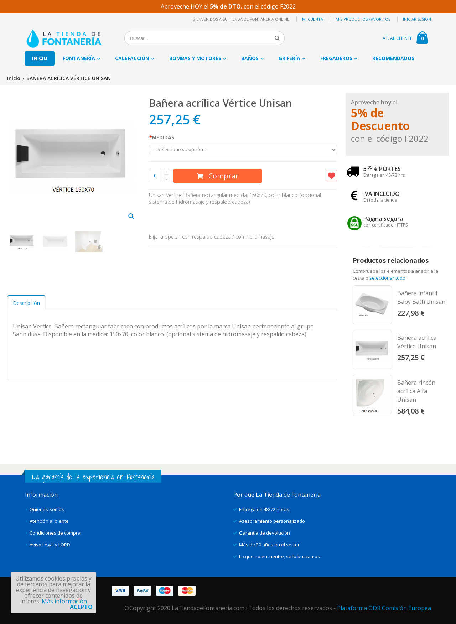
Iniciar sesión (417, 19)
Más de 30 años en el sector (269, 544)
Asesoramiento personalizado (272, 521)
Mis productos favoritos (363, 19)
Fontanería (79, 58)
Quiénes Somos (47, 509)
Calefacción (132, 58)
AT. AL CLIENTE (397, 38)
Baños (250, 58)
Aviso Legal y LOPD (50, 544)
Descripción (26, 303)
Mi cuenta (312, 19)
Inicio (13, 78)
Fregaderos (336, 58)
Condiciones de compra (55, 533)
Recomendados (393, 58)
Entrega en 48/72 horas (264, 509)
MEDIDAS (161, 137)
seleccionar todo (387, 278)
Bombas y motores (195, 58)
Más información (64, 601)
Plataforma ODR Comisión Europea (384, 608)
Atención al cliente (49, 521)
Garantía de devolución (264, 533)
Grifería (289, 58)
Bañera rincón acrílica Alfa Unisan (416, 391)
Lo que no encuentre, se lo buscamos (279, 556)
